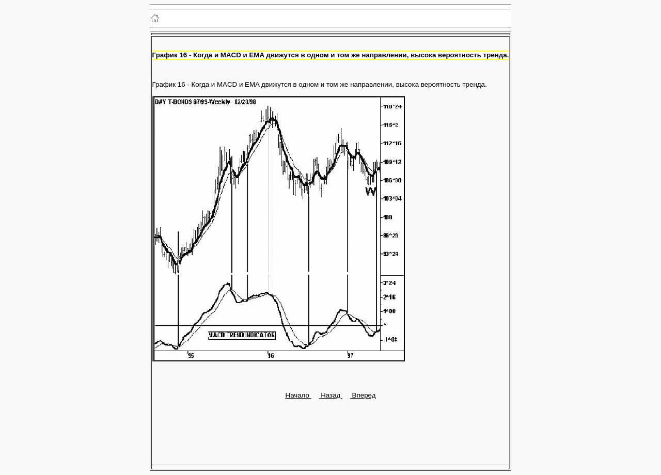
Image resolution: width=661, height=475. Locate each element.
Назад (330, 395)
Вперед (363, 395)
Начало (298, 395)
